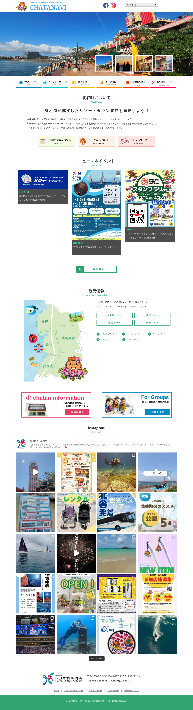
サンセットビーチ (133, 334)
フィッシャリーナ (133, 339)
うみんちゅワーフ (107, 334)
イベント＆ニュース (56, 83)
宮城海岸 (104, 339)
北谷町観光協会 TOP (29, 83)
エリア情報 (109, 83)
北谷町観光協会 (136, 83)
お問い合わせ (113, 691)
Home (56, 691)
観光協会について (131, 691)
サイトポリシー (95, 691)
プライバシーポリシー (73, 691)
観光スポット (83, 83)
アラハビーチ (157, 334)
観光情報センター (163, 83)
